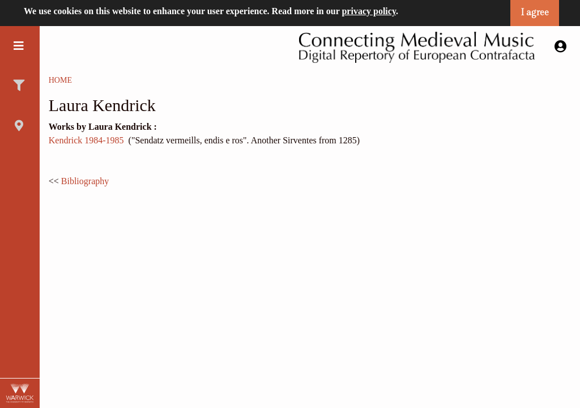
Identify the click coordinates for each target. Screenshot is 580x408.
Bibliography (85, 181)
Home (60, 80)
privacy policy (369, 11)
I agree (535, 12)
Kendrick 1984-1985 (86, 140)
